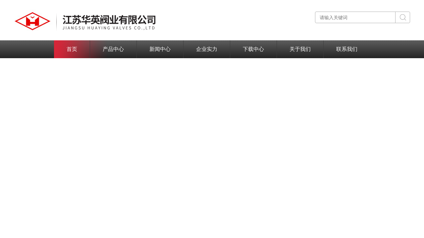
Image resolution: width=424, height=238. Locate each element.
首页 (72, 49)
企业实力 (206, 49)
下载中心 (253, 49)
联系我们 (346, 49)
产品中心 (113, 49)
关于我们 (300, 49)
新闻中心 (160, 49)
